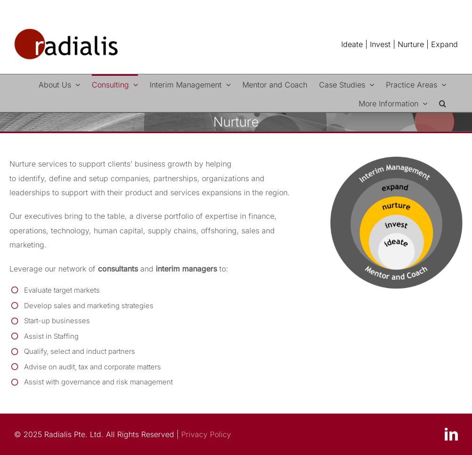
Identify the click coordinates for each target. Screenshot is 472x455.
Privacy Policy (205, 434)
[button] (442, 102)
